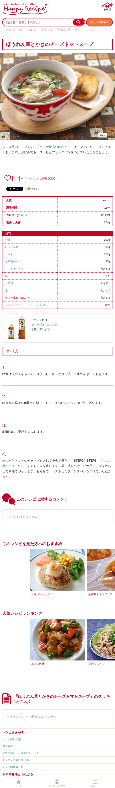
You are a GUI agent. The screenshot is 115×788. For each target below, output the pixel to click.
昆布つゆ (47, 29)
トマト (9, 254)
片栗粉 (9, 283)
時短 (77, 29)
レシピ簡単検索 (11, 739)
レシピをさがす (13, 732)
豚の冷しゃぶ (96, 663)
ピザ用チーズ (13, 261)
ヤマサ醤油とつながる (17, 774)
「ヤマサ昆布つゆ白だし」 (55, 147)
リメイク (90, 29)
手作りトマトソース (100, 594)
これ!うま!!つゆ (13, 29)
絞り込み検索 (98, 22)
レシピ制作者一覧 (13, 766)
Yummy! (32, 29)
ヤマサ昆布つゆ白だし (18, 297)
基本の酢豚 (37, 663)
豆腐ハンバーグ (40, 594)
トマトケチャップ (15, 268)
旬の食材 (7, 746)
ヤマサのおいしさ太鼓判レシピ (21, 753)
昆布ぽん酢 (63, 29)
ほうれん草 (11, 247)
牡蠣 (7, 239)
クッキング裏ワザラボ (15, 760)
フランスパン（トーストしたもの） (26, 305)
